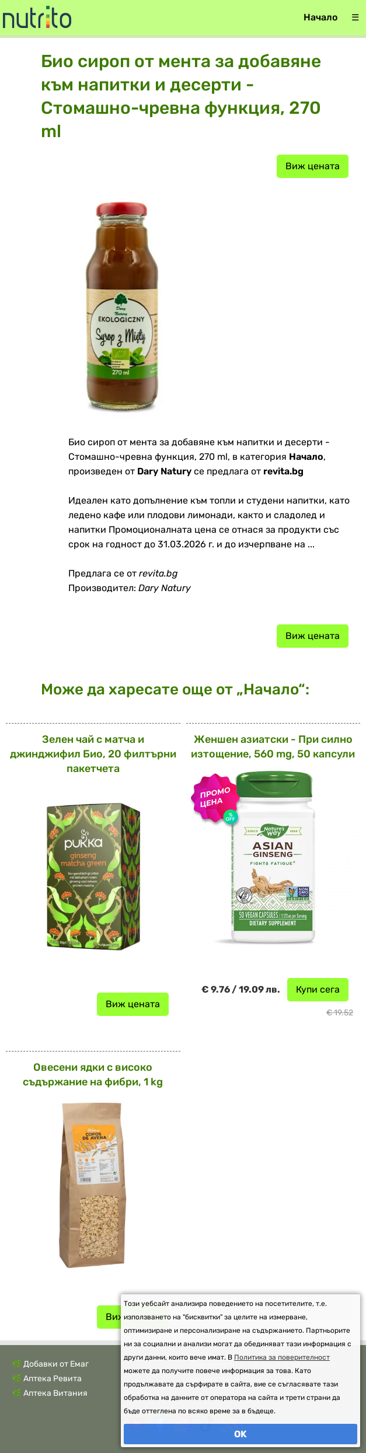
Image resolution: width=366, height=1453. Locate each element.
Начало (320, 17)
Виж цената (312, 166)
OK (240, 1434)
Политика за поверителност (282, 1357)
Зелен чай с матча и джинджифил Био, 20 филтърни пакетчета (93, 754)
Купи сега (318, 989)
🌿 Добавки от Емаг (50, 1364)
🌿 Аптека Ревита (47, 1379)
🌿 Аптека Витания (50, 1393)
